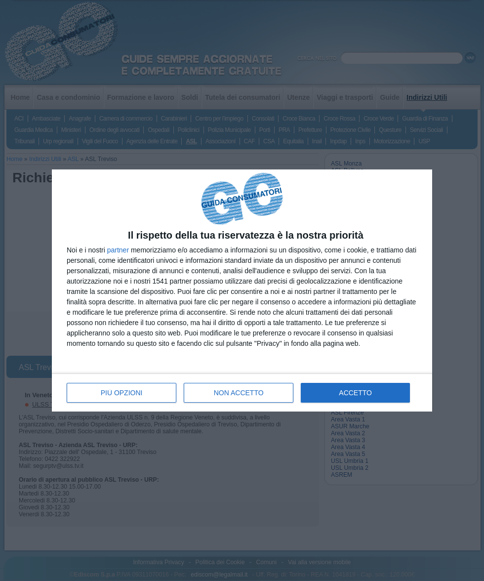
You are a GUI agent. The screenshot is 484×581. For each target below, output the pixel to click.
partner (118, 250)
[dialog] (242, 290)
